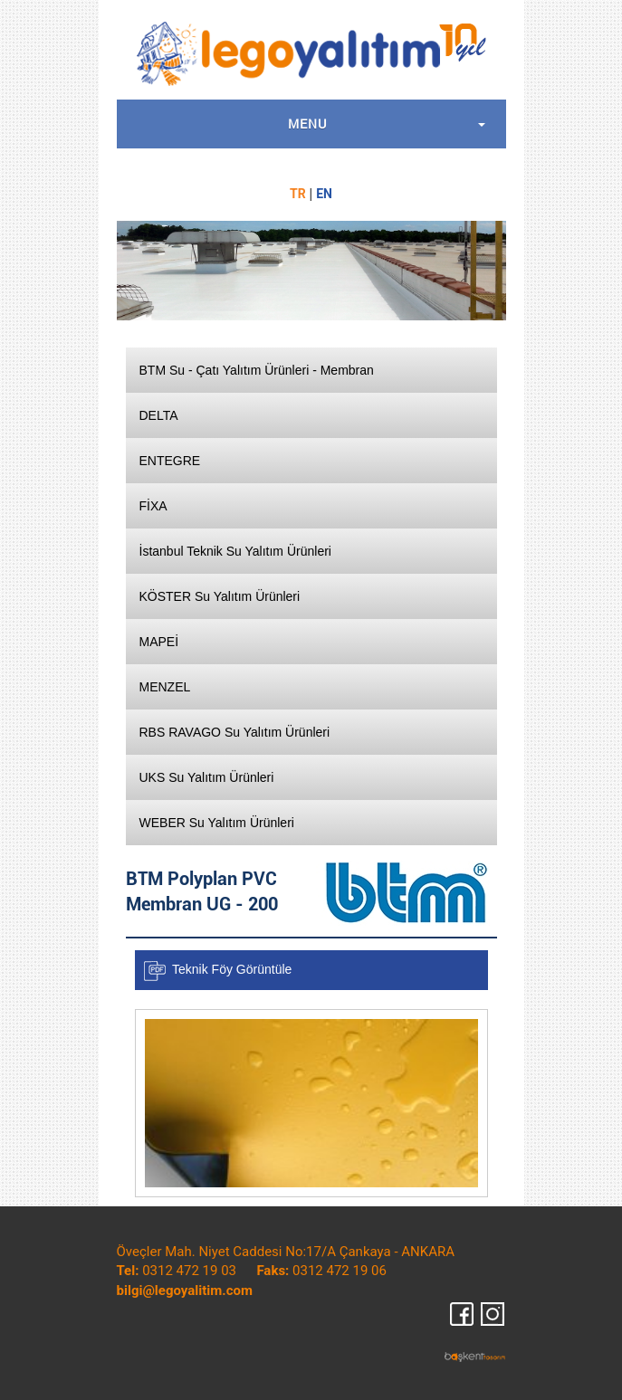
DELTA (158, 415)
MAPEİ (159, 641)
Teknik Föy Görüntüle (232, 969)
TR (298, 193)
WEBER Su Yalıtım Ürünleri (216, 822)
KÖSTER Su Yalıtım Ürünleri (220, 596)
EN (324, 193)
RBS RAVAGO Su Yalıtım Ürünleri (234, 732)
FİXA (153, 506)
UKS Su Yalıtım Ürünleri (206, 777)
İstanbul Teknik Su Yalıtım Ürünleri (235, 551)
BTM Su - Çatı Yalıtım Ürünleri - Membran (256, 370)
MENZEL (165, 687)
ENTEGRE (170, 460)
